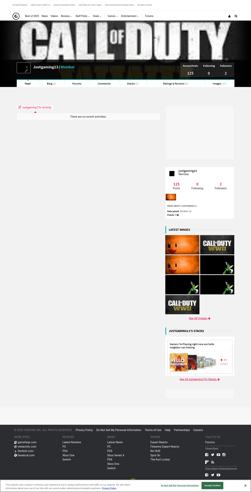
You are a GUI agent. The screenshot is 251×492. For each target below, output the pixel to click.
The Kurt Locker (160, 459)
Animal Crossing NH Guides (64, 5)
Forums (76, 83)
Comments (104, 83)
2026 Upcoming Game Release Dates (119, 5)
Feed (27, 83)
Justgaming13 (45, 66)
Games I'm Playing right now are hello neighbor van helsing (192, 345)
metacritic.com (25, 446)
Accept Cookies (212, 485)
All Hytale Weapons (20, 5)
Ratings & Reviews (175, 83)
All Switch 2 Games (144, 5)
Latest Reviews (72, 442)
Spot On (155, 455)
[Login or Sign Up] (229, 16)
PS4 (65, 451)
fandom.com (24, 451)
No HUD (155, 451)
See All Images (200, 318)
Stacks (132, 83)
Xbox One (68, 455)
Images (219, 83)
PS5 (109, 451)
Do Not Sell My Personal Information (118, 430)
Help (168, 430)
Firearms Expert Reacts (164, 446)
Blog (51, 83)
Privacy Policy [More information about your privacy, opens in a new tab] (109, 488)
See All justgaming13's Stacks (200, 379)
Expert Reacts (158, 442)
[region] (125, 486)
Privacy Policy (84, 430)
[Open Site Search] (236, 16)
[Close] (245, 485)
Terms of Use (153, 430)
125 (190, 73)
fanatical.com (24, 455)
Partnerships (182, 430)
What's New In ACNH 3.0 (40, 5)
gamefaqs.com (25, 442)
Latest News (115, 442)
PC (64, 446)
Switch (67, 459)
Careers (198, 430)
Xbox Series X (115, 455)
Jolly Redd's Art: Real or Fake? (90, 5)
